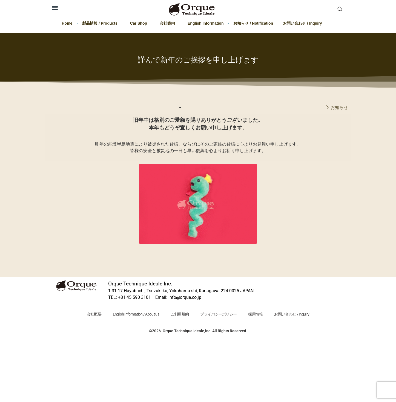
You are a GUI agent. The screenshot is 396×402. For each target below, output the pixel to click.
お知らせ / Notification (253, 23)
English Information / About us (136, 314)
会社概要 (94, 314)
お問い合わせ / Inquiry (302, 23)
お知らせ (339, 107)
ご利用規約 (180, 314)
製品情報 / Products (101, 23)
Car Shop (140, 23)
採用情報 (255, 314)
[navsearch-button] (339, 9)
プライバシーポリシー (218, 314)
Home (67, 23)
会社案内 (169, 23)
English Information (205, 23)
